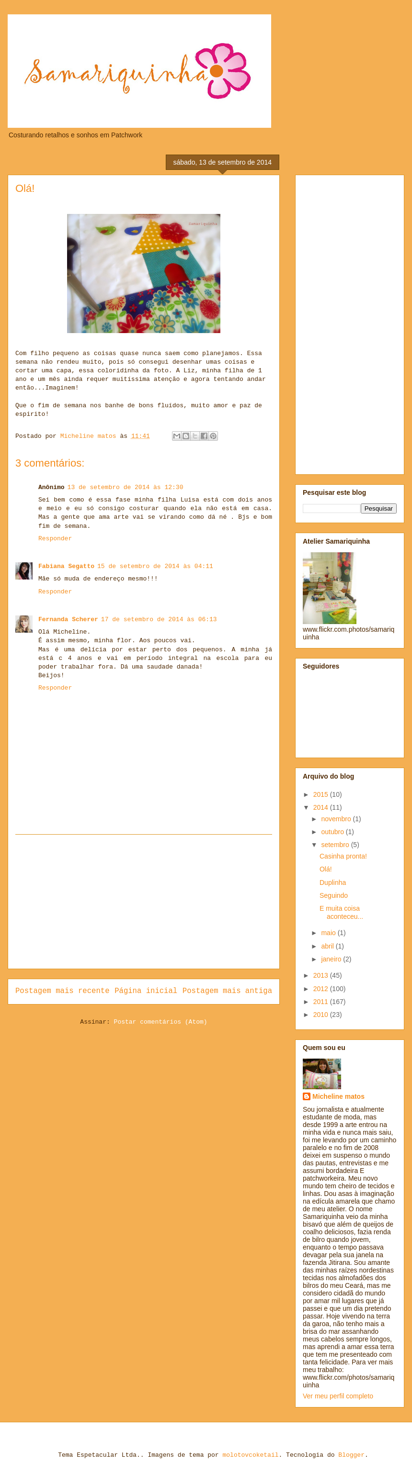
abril (328, 946)
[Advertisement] (144, 901)
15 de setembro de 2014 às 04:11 (155, 566)
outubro (333, 832)
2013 (321, 975)
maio (329, 933)
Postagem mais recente (62, 991)
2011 (321, 1001)
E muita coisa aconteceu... (341, 912)
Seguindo (334, 895)
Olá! (326, 869)
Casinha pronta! (343, 856)
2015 (321, 794)
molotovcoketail (250, 1455)
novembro (337, 819)
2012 (321, 989)
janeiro (332, 959)
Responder (55, 538)
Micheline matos (338, 1096)
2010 (321, 1014)
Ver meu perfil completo (338, 1396)
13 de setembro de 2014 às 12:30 (125, 487)
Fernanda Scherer (68, 619)
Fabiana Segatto (66, 566)
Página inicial (145, 991)
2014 (321, 807)
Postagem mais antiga (227, 991)
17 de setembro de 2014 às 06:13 (159, 619)
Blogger (351, 1455)
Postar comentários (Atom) (160, 1022)
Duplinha (333, 882)
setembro (336, 845)
